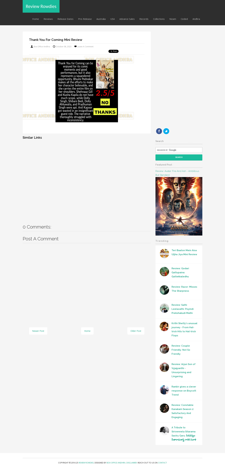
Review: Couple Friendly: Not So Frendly (181, 349)
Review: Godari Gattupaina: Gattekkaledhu (180, 272)
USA (112, 18)
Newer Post (38, 330)
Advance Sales (127, 18)
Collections (159, 18)
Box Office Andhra (116, 462)
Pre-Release (85, 18)
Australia (101, 18)
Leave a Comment (85, 46)
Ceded (184, 18)
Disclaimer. (132, 462)
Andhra (196, 18)
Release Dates (65, 18)
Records (143, 18)
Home (35, 18)
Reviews (48, 18)
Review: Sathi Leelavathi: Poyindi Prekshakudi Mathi (183, 309)
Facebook (159, 131)
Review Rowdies (41, 6)
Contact (162, 462)
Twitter (166, 131)
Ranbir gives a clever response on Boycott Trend (184, 390)
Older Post (135, 330)
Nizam (172, 18)
